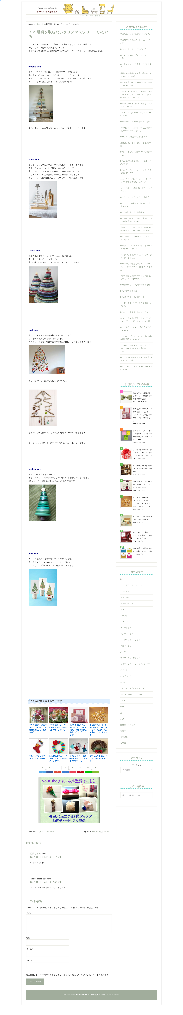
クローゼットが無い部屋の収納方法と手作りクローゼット (142, 480)
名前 (28, 946)
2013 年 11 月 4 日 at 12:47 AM (43, 891)
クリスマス (50, 841)
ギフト (123, 621)
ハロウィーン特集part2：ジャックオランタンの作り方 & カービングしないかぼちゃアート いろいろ (136, 106)
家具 (122, 730)
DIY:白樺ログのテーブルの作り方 (134, 148)
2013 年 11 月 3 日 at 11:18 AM (43, 866)
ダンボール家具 (126, 645)
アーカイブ (136, 777)
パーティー (125, 663)
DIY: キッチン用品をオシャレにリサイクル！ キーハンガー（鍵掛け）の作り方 (136, 278)
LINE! (88, 778)
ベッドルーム (125, 688)
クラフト (43, 841)
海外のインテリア (127, 736)
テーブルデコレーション (130, 651)
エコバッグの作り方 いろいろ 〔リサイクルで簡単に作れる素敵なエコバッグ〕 (136, 360)
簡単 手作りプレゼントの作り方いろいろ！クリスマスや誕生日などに (142, 496)
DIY (38, 841)
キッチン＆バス (126, 615)
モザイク (124, 694)
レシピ (123, 712)
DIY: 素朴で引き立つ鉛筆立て (132, 224)
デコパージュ (125, 657)
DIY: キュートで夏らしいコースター (135, 323)
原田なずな (35, 863)
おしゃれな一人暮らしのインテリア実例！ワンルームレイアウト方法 (142, 547)
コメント (30, 921)
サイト (29, 969)
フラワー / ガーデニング (130, 669)
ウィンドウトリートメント (131, 597)
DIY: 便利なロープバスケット (132, 308)
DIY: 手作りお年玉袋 (128, 302)
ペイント (124, 682)
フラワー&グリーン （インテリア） (135, 675)
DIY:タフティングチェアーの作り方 (135, 209)
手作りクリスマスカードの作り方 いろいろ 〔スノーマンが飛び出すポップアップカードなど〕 (142, 426)
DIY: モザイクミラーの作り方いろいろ (136, 133)
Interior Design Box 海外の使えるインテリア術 (91, 13)
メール (29, 958)
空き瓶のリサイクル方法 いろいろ (135, 45)
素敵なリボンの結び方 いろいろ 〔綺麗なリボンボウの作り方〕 (142, 407)
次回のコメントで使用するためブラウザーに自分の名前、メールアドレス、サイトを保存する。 (68, 984)
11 (80, 778)
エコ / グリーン (126, 603)
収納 (122, 718)
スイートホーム (126, 639)
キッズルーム (125, 609)
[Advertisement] (69, 645)
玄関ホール (125, 742)
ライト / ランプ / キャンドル (132, 700)
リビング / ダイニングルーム (132, 706)
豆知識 (123, 754)
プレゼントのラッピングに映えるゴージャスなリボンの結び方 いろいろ (142, 464)
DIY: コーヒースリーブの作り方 (133, 60)
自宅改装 (124, 748)
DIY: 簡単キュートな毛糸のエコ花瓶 (135, 296)
